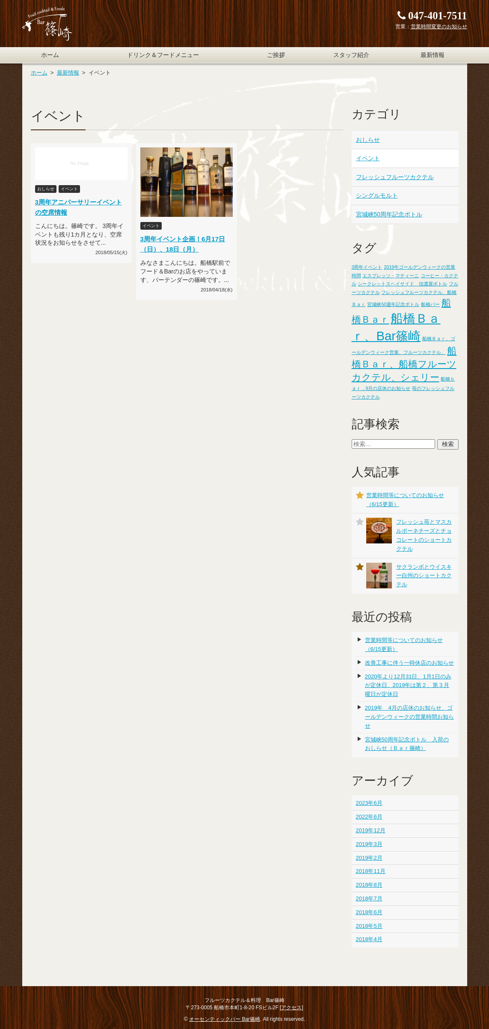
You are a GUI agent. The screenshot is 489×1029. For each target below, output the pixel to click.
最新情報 (433, 55)
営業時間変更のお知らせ (439, 27)
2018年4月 (369, 939)
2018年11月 (370, 871)
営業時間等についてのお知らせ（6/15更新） (404, 644)
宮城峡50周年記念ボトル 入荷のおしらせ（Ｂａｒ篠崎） (407, 744)
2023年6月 (369, 803)
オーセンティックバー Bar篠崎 (224, 1019)
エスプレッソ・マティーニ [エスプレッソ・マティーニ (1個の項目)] (390, 275)
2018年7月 (369, 898)
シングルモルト (377, 195)
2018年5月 (369, 926)
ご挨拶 (276, 55)
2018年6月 (369, 912)
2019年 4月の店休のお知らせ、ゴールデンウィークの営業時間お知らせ (409, 717)
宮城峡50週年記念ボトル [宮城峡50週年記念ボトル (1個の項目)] (393, 304)
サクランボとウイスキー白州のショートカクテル (424, 576)
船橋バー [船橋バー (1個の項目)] (430, 304)
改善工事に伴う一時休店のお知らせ (409, 663)
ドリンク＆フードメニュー (163, 55)
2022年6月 (369, 816)
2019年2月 (369, 858)
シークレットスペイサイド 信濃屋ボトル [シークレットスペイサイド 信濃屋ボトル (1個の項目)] (402, 283)
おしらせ (368, 139)
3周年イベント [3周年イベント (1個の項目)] (367, 267)
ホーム (50, 55)
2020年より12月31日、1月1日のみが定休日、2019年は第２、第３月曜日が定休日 (408, 685)
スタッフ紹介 (351, 55)
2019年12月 (370, 830)
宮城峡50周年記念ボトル (389, 214)
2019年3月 (369, 844)
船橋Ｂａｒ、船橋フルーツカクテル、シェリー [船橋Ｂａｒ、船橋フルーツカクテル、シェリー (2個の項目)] (404, 363)
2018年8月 (369, 885)
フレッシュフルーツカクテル (395, 177)
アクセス (291, 1008)
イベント (368, 158)
